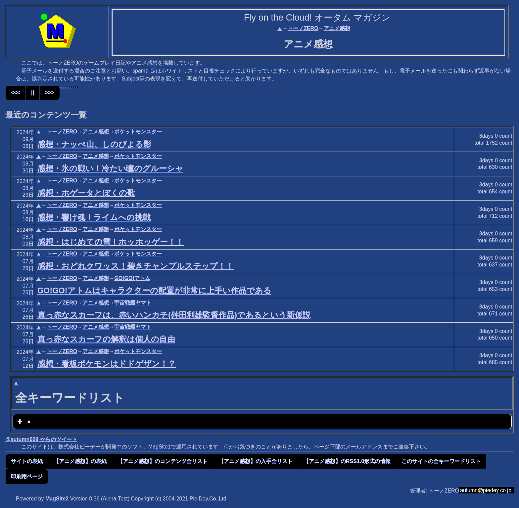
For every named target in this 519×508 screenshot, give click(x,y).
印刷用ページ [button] (27, 476)
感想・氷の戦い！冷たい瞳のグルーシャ (110, 168)
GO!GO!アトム (132, 278)
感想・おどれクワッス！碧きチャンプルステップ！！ (135, 265)
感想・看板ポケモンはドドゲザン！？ (106, 363)
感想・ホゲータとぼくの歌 (86, 192)
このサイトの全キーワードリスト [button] (441, 461)
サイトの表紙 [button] (27, 461)
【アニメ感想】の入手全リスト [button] (255, 461)
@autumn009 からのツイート (41, 439)
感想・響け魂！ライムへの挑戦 (94, 217)
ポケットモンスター (138, 131)
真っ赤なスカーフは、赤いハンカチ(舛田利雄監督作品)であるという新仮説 (173, 314)
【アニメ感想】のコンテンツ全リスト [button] (163, 461)
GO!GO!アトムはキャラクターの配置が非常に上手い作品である (154, 290)
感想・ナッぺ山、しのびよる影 (94, 144)
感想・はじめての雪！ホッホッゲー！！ (110, 241)
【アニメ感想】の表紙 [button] (80, 461)
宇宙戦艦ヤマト (132, 302)
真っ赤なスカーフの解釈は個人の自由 (106, 339)
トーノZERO (303, 28)
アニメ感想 (337, 28)
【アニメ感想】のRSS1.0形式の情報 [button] (347, 461)
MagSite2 (57, 498)
